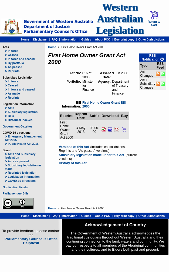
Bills (9, 115)
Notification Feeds (15, 187)
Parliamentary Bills (16, 193)
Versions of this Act (74, 147)
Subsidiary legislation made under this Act (91, 155)
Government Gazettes (17, 126)
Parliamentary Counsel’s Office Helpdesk (31, 241)
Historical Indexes (18, 120)
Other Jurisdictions (151, 39)
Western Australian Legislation (120, 19)
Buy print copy (124, 39)
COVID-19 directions (20, 180)
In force (11, 50)
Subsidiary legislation (21, 111)
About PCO (102, 39)
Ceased (11, 54)
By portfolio (14, 63)
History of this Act (73, 163)
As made (12, 93)
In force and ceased (20, 59)
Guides (86, 39)
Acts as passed (17, 161)
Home (25, 39)
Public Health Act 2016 (22, 143)
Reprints (12, 71)
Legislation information (22, 176)
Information (69, 39)
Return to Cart (154, 18)
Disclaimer (40, 39)
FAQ (55, 39)
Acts (9, 107)
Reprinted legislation (20, 172)
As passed (13, 67)
